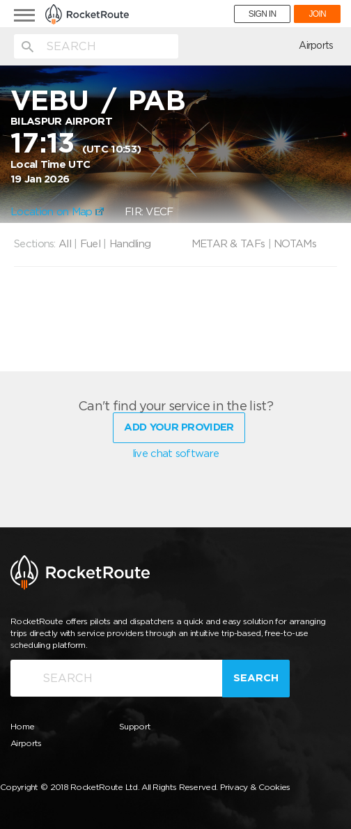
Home (22, 726)
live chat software (175, 453)
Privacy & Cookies (255, 787)
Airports (316, 45)
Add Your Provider (178, 427)
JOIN (317, 14)
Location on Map (57, 212)
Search (256, 678)
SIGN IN (262, 14)
